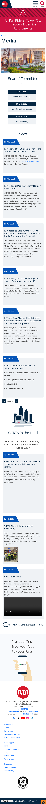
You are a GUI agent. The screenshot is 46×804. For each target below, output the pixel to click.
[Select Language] (7, 801)
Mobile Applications (11, 742)
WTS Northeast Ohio (31, 161)
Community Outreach (12, 734)
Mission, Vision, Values (12, 737)
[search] (42, 3)
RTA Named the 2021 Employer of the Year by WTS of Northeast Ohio (22, 150)
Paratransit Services (11, 749)
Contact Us (8, 764)
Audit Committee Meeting (21, 109)
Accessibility (8, 724)
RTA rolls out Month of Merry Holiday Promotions (22, 187)
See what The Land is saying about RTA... (23, 624)
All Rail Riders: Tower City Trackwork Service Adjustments (23, 24)
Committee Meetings (21, 96)
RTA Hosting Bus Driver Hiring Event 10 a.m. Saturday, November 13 (22, 279)
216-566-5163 (32, 711)
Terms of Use (9, 759)
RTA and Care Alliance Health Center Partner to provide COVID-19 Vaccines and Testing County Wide (22, 320)
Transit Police (13, 711)
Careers (7, 728)
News (6, 746)
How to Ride (8, 731)
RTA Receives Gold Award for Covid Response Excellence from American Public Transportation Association (22, 233)
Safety (6, 752)
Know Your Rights (10, 767)
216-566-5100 (23, 709)
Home (3, 35)
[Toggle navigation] (35, 4)
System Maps (9, 756)
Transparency (9, 770)
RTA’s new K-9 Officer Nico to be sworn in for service (19, 367)
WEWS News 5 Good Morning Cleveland (18, 527)
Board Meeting (22, 121)
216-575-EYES (28, 714)
